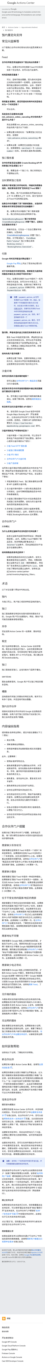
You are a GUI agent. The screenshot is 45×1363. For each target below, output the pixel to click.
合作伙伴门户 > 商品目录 (26, 381)
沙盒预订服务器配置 (15, 450)
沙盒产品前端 (12, 463)
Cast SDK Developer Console (12, 1361)
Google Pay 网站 (14, 263)
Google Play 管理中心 (10, 1350)
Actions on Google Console (12, 1357)
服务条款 (5, 1331)
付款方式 (17, 309)
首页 (3, 27)
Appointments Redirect (29, 27)
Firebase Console (8, 1353)
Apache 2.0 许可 (36, 1252)
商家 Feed (33, 984)
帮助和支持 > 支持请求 (13, 1119)
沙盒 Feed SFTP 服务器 (17, 446)
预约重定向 (9, 30)
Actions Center (21, 3)
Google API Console (9, 1342)
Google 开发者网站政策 (32, 1255)
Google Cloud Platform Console (14, 1346)
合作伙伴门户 (34, 859)
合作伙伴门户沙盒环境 (16, 459)
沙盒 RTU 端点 (13, 455)
